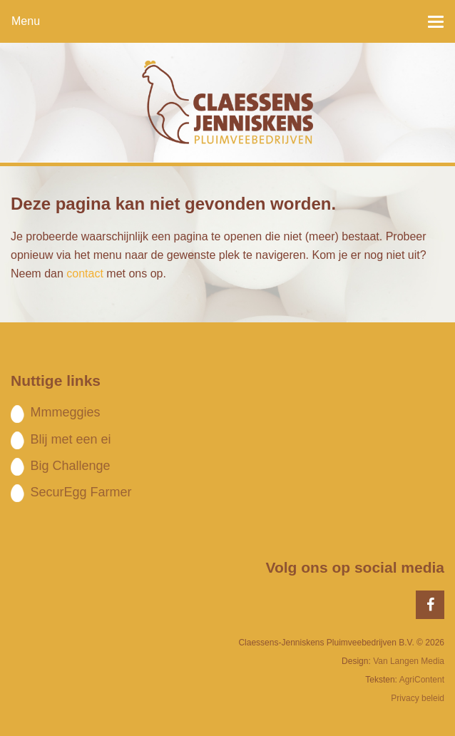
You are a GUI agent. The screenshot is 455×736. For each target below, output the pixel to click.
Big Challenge (70, 466)
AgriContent (421, 680)
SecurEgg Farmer (80, 492)
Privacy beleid (417, 698)
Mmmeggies (65, 412)
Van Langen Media (408, 661)
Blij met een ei (70, 439)
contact (84, 273)
